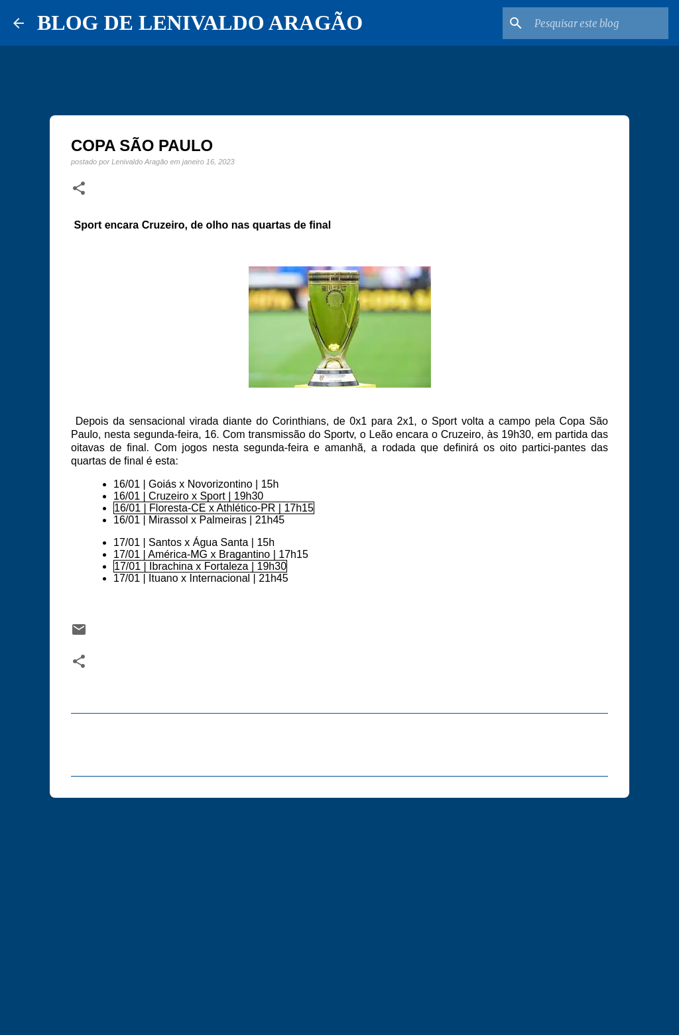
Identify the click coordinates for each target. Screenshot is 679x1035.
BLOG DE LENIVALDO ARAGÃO (200, 22)
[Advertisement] (339, 910)
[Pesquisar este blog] (598, 23)
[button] (79, 188)
